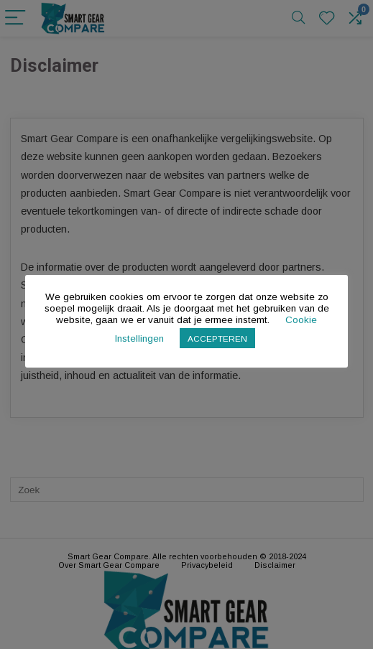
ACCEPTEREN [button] (217, 338)
